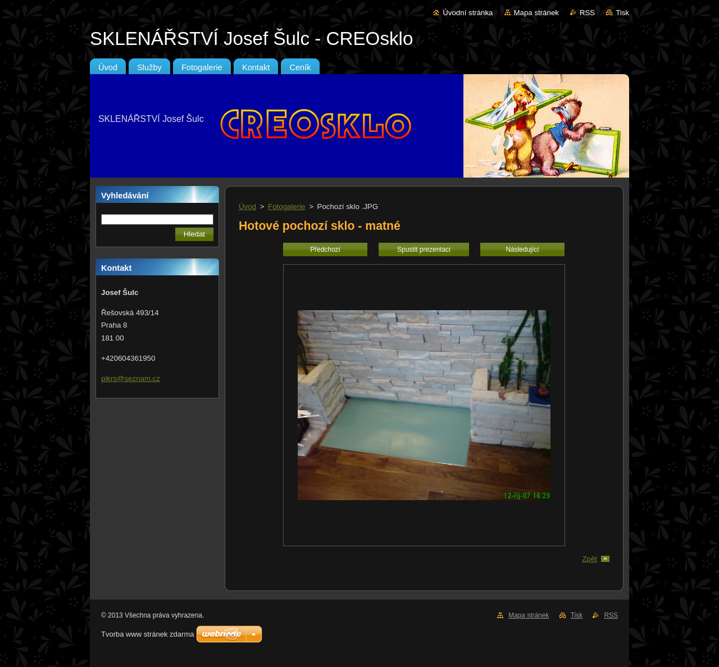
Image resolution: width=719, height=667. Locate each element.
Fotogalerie (286, 206)
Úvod (247, 206)
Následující (522, 249)
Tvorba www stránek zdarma (147, 634)
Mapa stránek (536, 12)
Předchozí (325, 249)
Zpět (589, 559)
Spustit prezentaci (423, 249)
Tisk (622, 12)
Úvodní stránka (468, 12)
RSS (587, 12)
